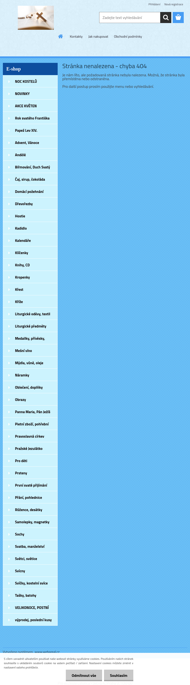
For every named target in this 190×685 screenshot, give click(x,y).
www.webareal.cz (47, 651)
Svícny (20, 571)
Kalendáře (23, 240)
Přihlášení (154, 4)
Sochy (20, 534)
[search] (165, 17)
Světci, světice (26, 558)
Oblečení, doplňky (29, 387)
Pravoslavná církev (29, 436)
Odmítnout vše (84, 675)
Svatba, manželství (30, 546)
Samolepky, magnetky (32, 522)
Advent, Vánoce (27, 142)
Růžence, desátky (28, 509)
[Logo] (36, 18)
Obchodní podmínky (128, 36)
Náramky (22, 375)
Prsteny (21, 473)
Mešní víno (23, 350)
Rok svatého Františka (32, 118)
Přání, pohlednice (28, 497)
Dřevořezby (24, 204)
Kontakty (76, 36)
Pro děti (21, 461)
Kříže (19, 301)
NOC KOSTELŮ (26, 81)
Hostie (20, 216)
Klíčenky (21, 253)
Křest (19, 289)
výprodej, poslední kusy (33, 620)
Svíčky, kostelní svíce (31, 583)
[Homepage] (61, 36)
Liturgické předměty (30, 326)
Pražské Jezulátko (29, 448)
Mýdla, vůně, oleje (29, 363)
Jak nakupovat (98, 36)
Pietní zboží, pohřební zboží (32, 425)
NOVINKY (22, 93)
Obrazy (20, 399)
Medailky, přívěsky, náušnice (30, 340)
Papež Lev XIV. (26, 130)
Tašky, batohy (26, 595)
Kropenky (22, 277)
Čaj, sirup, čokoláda (30, 179)
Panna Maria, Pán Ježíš (32, 412)
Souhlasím (118, 675)
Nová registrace (173, 4)
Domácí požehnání (29, 191)
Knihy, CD (22, 265)
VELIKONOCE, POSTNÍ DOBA (32, 609)
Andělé (20, 155)
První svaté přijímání (31, 485)
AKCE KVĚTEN (26, 106)
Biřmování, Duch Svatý (32, 167)
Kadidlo (21, 228)
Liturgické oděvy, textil (32, 314)
